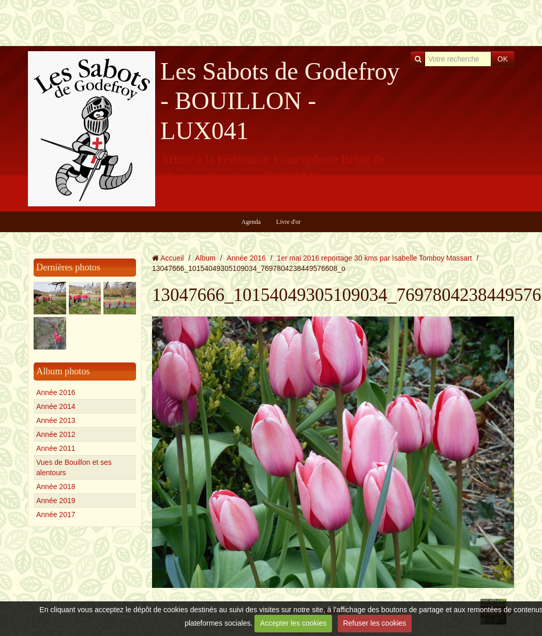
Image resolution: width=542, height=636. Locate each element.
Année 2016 (56, 392)
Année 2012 (56, 434)
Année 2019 (56, 500)
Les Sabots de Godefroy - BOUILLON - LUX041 (280, 100)
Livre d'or (288, 221)
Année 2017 (56, 514)
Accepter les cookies (293, 623)
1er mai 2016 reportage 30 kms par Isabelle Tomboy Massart (374, 258)
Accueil (172, 258)
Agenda (251, 221)
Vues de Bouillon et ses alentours (74, 467)
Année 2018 (56, 486)
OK (503, 59)
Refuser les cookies (374, 623)
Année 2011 (56, 448)
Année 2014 (56, 406)
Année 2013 (56, 420)
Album (205, 258)
